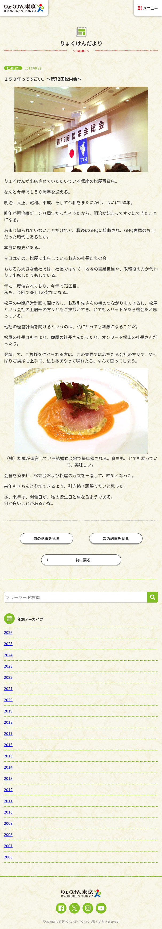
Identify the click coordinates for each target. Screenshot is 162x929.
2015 (8, 755)
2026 (8, 632)
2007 (8, 845)
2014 (8, 767)
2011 (8, 800)
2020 (8, 699)
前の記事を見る (46, 538)
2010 (8, 812)
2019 (8, 711)
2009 (8, 823)
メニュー (148, 8)
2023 (8, 666)
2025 (8, 643)
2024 (8, 654)
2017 (8, 733)
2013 (8, 778)
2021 (8, 688)
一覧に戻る (68, 559)
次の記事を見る (116, 538)
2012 (8, 789)
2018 (8, 722)
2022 (8, 677)
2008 (8, 834)
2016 (8, 744)
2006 (8, 856)
